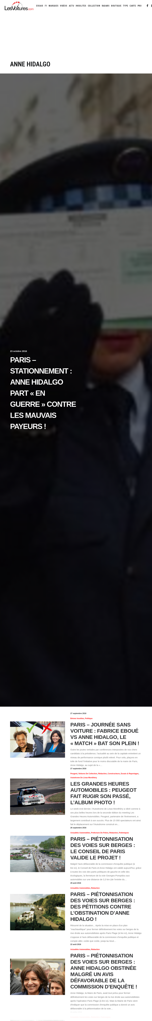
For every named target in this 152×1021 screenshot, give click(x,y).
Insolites (81, 6)
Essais (39, 6)
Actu (71, 6)
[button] (147, 6)
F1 (46, 6)
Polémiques (124, 833)
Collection (94, 6)
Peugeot (73, 774)
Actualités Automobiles (80, 833)
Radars (106, 6)
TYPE (125, 6)
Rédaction (102, 774)
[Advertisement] (76, 38)
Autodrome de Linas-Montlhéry (83, 778)
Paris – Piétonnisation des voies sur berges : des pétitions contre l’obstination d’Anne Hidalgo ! (102, 906)
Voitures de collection (87, 774)
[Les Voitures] (19, 5)
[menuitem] (40, 6)
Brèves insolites (77, 718)
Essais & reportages (129, 774)
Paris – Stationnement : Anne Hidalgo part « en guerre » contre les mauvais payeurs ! (43, 393)
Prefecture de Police (99, 833)
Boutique (116, 6)
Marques (53, 6)
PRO (140, 6)
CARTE (133, 6)
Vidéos (63, 6)
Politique (88, 718)
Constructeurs (114, 774)
